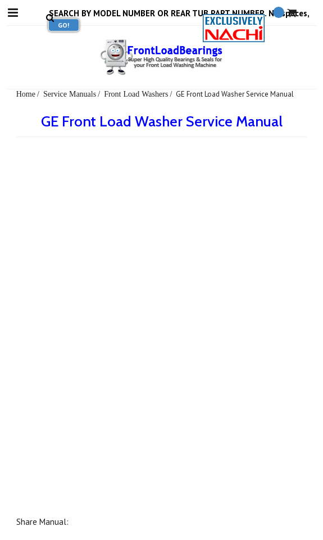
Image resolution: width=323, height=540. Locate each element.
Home (25, 94)
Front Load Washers (136, 94)
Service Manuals (69, 94)
